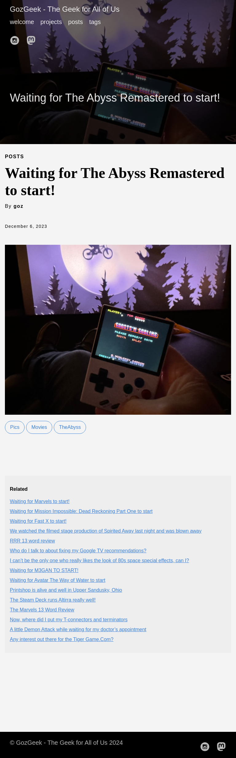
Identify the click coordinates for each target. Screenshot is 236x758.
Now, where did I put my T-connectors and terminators (69, 619)
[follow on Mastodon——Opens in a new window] (33, 38)
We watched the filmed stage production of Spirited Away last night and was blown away (106, 531)
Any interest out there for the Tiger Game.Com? (61, 639)
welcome (22, 21)
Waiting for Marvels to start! (39, 501)
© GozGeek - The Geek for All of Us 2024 (66, 742)
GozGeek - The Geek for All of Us (65, 9)
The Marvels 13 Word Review (42, 609)
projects (51, 21)
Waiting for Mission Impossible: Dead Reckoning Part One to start (81, 511)
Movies (39, 427)
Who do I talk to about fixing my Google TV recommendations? (78, 550)
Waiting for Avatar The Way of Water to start (57, 580)
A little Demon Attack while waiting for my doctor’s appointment (78, 629)
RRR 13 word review (32, 540)
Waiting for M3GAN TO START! (44, 570)
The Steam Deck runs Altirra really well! (53, 600)
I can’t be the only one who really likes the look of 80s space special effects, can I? (99, 560)
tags (95, 21)
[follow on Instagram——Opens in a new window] (16, 38)
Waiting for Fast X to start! (38, 521)
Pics (14, 427)
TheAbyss (70, 427)
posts (75, 21)
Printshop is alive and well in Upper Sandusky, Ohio (66, 590)
